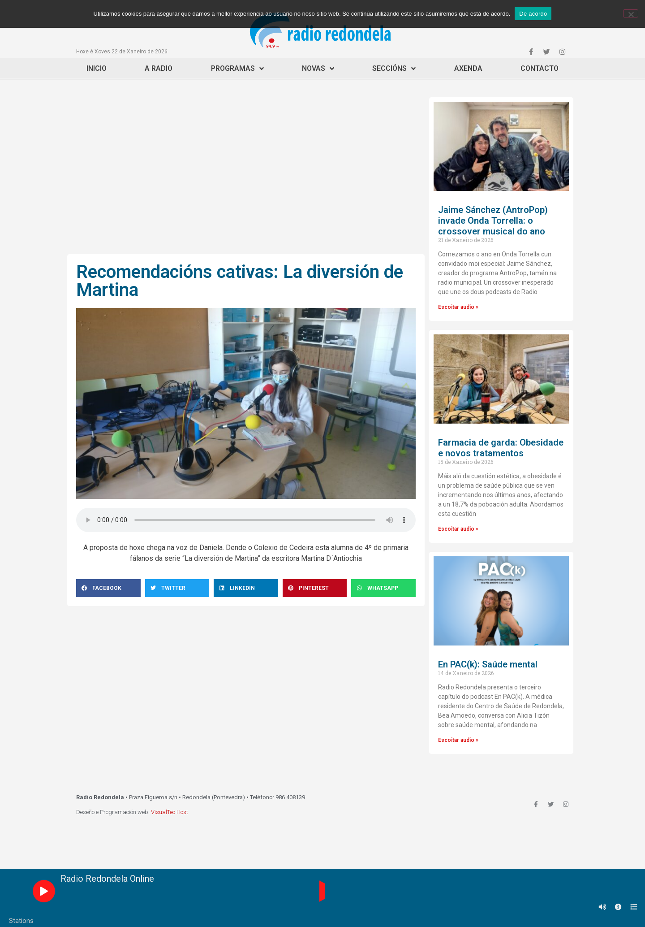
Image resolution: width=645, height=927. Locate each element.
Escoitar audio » (458, 307)
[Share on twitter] (177, 588)
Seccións (394, 69)
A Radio (158, 68)
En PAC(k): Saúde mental (488, 664)
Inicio (96, 68)
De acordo (533, 13)
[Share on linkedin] (246, 588)
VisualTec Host (169, 812)
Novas (318, 69)
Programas (237, 69)
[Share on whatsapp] (383, 588)
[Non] (630, 13)
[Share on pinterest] (315, 588)
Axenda (468, 68)
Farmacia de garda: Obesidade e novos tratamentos (500, 448)
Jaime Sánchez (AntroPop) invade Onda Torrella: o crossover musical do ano (493, 220)
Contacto (539, 68)
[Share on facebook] (108, 588)
